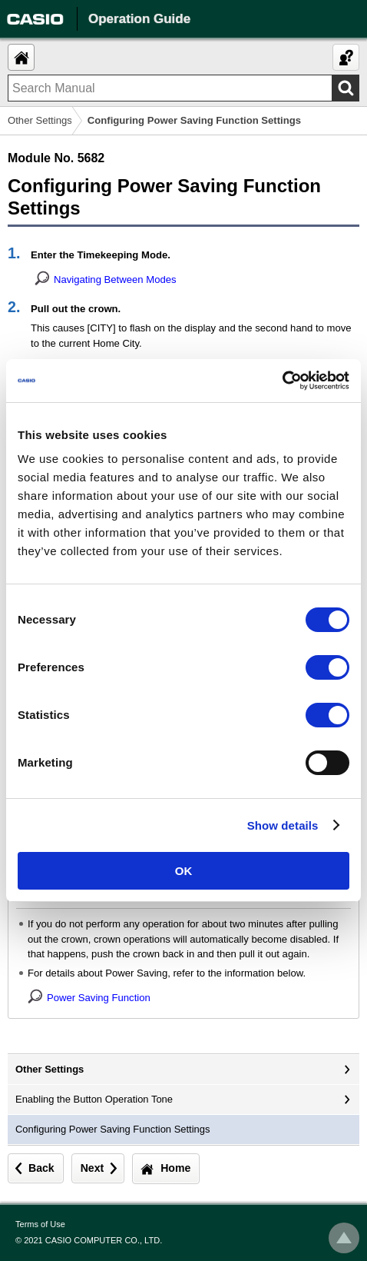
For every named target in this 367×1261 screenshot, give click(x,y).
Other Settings (40, 120)
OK (184, 870)
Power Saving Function (98, 997)
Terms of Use (40, 1224)
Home (175, 1168)
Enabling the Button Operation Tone (94, 1099)
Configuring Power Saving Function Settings (112, 1129)
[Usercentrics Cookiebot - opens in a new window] (282, 381)
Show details (283, 825)
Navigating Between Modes (115, 279)
